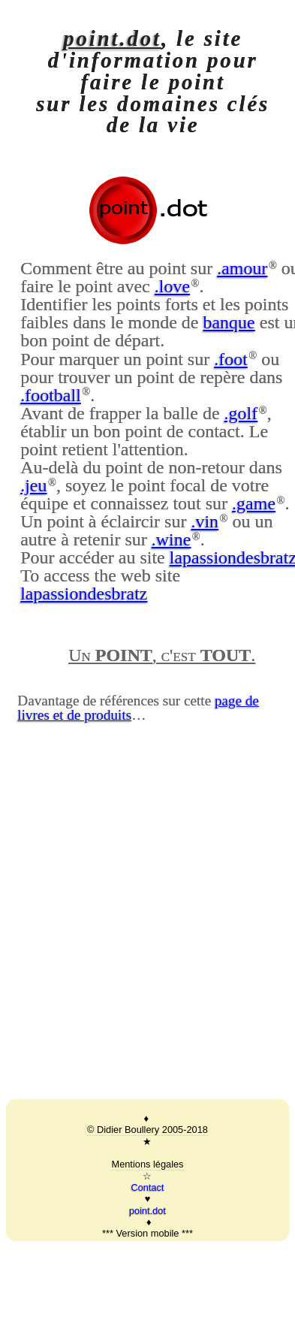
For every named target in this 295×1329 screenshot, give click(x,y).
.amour (242, 268)
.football (50, 395)
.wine (171, 539)
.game (253, 503)
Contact (147, 1187)
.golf (241, 413)
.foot (231, 359)
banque (228, 322)
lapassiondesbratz (83, 593)
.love (172, 286)
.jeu (33, 485)
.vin (204, 521)
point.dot (112, 38)
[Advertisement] (140, 935)
